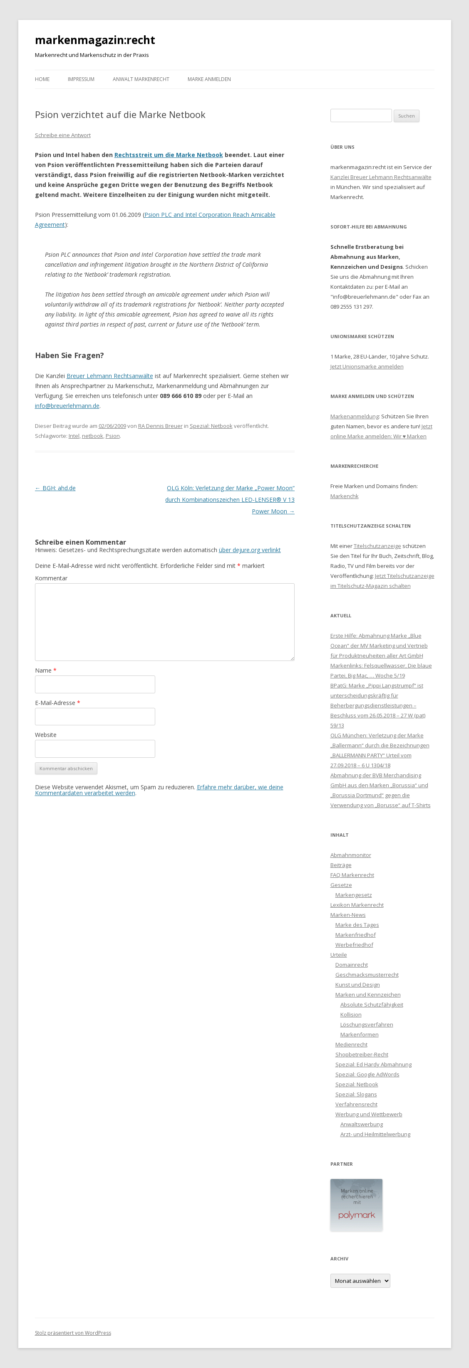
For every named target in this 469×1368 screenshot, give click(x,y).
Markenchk (344, 496)
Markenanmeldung (354, 416)
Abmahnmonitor (350, 855)
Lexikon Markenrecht (357, 905)
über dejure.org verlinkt (250, 550)
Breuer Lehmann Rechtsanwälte (110, 376)
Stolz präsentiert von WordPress (73, 1332)
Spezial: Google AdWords (367, 1074)
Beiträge (341, 865)
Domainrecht (351, 964)
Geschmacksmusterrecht (367, 974)
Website (46, 735)
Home (42, 79)
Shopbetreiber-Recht (361, 1054)
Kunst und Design (357, 984)
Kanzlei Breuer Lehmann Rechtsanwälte (381, 177)
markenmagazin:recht (95, 39)
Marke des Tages (357, 924)
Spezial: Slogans (356, 1094)
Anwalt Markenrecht (141, 79)
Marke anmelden (209, 79)
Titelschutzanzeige (377, 546)
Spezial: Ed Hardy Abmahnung (373, 1064)
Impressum (81, 79)
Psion (113, 436)
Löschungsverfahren (366, 1024)
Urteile (338, 954)
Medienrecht (351, 1044)
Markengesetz (353, 895)
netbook (92, 436)
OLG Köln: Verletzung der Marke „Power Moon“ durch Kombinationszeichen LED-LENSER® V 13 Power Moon (230, 499)
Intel (74, 436)
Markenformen (359, 1034)
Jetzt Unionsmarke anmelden (367, 366)
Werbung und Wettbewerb (368, 1114)
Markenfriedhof (355, 934)
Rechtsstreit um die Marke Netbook (168, 155)
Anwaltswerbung (361, 1124)
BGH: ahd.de (55, 488)
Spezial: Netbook (211, 426)
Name (46, 670)
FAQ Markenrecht (352, 875)
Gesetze (341, 885)
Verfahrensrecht (356, 1104)
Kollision (351, 1014)
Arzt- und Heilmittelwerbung (375, 1134)
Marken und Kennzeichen (368, 994)
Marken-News (348, 915)
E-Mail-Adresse (57, 703)
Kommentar (51, 578)
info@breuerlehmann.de (67, 406)
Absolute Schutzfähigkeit (371, 1004)
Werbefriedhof (354, 944)
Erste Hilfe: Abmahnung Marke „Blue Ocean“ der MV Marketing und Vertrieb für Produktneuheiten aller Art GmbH (379, 645)
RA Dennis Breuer (160, 426)
